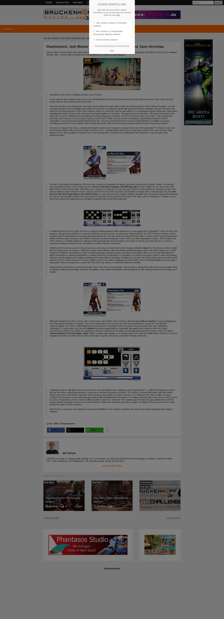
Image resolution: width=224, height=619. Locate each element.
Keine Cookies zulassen (105, 38)
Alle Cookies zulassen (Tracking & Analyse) (110, 23)
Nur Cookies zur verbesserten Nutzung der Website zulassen (108, 31)
